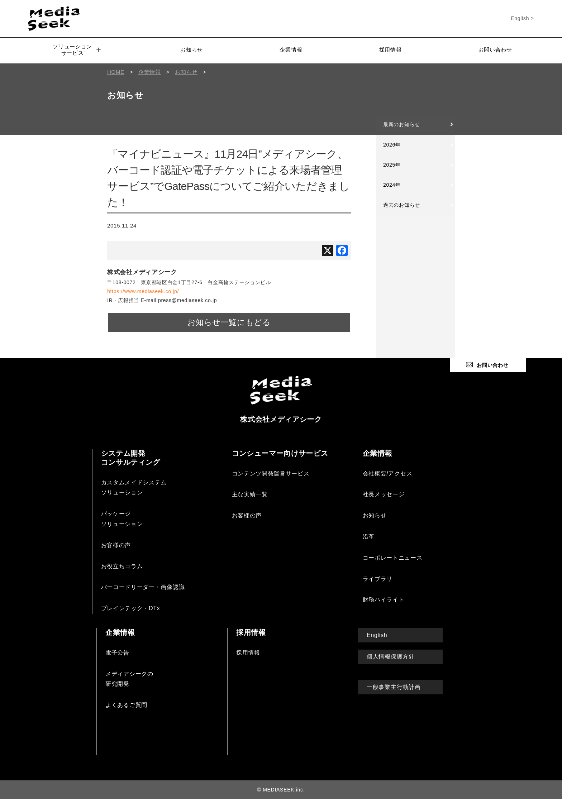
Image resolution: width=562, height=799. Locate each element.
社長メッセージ (384, 494)
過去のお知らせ (401, 205)
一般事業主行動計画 (393, 687)
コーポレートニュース (393, 557)
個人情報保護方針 (391, 656)
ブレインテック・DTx (130, 608)
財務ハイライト (384, 599)
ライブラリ (378, 578)
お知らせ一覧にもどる (229, 322)
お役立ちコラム (122, 566)
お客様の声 (116, 545)
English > (522, 18)
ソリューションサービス (77, 49)
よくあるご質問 (126, 705)
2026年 (392, 145)
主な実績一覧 (250, 494)
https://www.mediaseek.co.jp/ (143, 291)
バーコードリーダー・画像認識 (143, 587)
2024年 (392, 185)
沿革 (369, 536)
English (377, 635)
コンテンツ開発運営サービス (271, 473)
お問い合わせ (495, 50)
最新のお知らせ (401, 124)
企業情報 (291, 50)
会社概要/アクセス (388, 473)
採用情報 (390, 50)
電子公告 (117, 652)
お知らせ (191, 50)
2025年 (392, 165)
